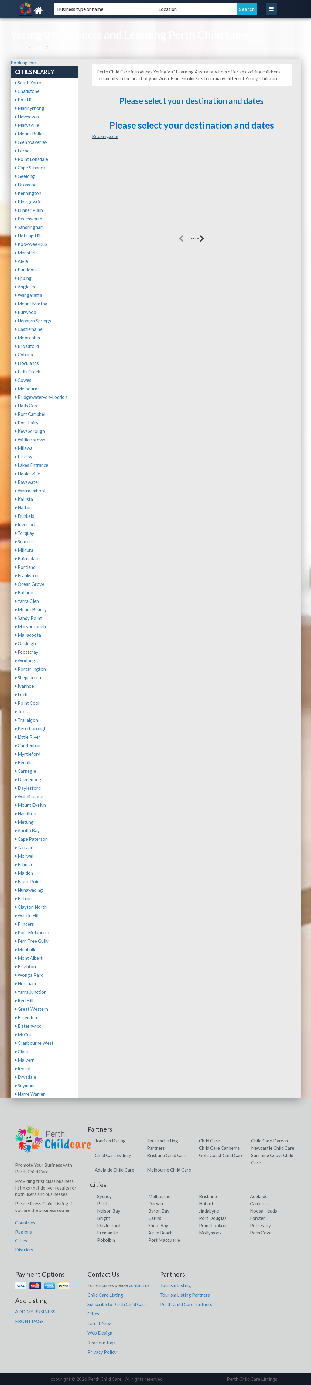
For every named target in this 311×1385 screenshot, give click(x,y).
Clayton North (31, 907)
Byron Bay (158, 1211)
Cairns (154, 1218)
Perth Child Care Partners (186, 1304)
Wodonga (26, 660)
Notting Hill (28, 235)
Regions (23, 1231)
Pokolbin (106, 1240)
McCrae (24, 1034)
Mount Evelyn (30, 805)
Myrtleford (27, 754)
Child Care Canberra (219, 1148)
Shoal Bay (158, 1225)
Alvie (21, 261)
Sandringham (29, 227)
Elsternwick (28, 1026)
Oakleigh (25, 643)
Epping (23, 278)
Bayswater (27, 482)
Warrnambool (30, 490)
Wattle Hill (27, 915)
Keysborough (30, 431)
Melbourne (27, 388)
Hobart (206, 1203)
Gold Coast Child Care (221, 1155)
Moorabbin (27, 337)
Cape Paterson (31, 839)
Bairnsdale (27, 558)
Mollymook (210, 1232)
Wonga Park (29, 975)
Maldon (24, 873)
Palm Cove (261, 1232)
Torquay (24, 533)
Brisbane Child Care (167, 1155)
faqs (111, 1342)
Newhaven (27, 116)
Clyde (22, 1051)
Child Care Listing (105, 1295)
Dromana (25, 184)
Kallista (24, 499)
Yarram (23, 847)
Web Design (99, 1333)
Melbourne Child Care (169, 1170)
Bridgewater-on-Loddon (41, 397)
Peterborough (30, 728)
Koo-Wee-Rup (31, 244)
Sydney (104, 1196)
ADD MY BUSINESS (35, 1311)
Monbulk (25, 949)
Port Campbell (30, 414)
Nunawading (29, 890)
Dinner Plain (29, 210)
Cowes (23, 380)
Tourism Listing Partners (185, 1295)
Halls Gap (26, 405)
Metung (24, 822)
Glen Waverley (31, 142)
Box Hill (24, 99)
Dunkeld (24, 516)
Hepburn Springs (33, 320)
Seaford (24, 541)
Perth (103, 1203)
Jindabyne (209, 1211)
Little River (27, 737)
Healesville (27, 473)
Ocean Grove (29, 584)
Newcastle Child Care (272, 1148)
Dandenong (28, 779)
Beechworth (28, 218)
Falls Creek (27, 371)
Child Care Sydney (113, 1155)
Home (21, 47)
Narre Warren (30, 1094)
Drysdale (25, 1077)
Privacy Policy (102, 1352)
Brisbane (208, 1196)
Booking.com (24, 62)
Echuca (23, 864)
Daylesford (28, 788)
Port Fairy (27, 422)
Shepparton (28, 677)
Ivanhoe (24, 686)
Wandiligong (29, 796)
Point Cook (27, 703)
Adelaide (259, 1196)
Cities (39, 47)
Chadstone (27, 91)
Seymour (25, 1085)
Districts (24, 1249)
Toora (22, 711)
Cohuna (24, 354)
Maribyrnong (29, 108)
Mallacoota (28, 635)
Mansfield (26, 252)
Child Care (209, 1140)
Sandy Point (28, 618)
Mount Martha (31, 303)
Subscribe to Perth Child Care (117, 1304)
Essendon (26, 1017)
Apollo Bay (27, 830)
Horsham (25, 983)
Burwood (25, 312)
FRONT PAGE (29, 1321)
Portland (25, 567)
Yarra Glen (27, 601)
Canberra (259, 1203)
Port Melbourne (32, 932)
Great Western (31, 1009)
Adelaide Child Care (114, 1170)
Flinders (24, 924)
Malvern (25, 1060)
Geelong (25, 176)
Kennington (28, 193)
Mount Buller (29, 133)
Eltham (23, 898)
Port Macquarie (164, 1240)
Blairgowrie (28, 201)
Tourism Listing (110, 1140)
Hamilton (25, 813)
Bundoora (26, 269)
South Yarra (28, 82)
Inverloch (26, 524)
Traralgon (26, 720)
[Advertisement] (191, 191)
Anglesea (25, 286)
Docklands (27, 363)
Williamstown (30, 439)
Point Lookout (213, 1225)
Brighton (25, 966)
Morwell (25, 856)
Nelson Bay (108, 1211)
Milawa (23, 448)
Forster (257, 1218)
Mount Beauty (31, 609)
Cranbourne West (34, 1043)
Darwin (155, 1203)
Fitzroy (23, 456)
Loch (21, 694)
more (197, 238)
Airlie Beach (160, 1232)
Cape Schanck (30, 167)
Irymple (24, 1068)
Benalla (24, 762)
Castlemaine (29, 329)
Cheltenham (28, 745)
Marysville (27, 125)
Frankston (26, 575)
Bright (103, 1218)
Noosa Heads (263, 1211)
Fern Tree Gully (32, 941)
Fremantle (107, 1232)
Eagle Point (28, 881)
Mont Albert (29, 958)
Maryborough (30, 626)
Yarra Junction (30, 992)
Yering (56, 47)
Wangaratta (28, 295)
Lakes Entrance (31, 465)
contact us (139, 1285)
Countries (25, 1222)
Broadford (27, 346)
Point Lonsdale (31, 159)
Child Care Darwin (269, 1140)
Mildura (24, 550)
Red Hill (24, 1000)
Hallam (23, 507)
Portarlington (30, 669)
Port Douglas (213, 1218)
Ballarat (24, 592)
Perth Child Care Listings (252, 1379)
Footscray (26, 652)
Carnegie (25, 771)
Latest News (100, 1323)
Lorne (22, 150)
